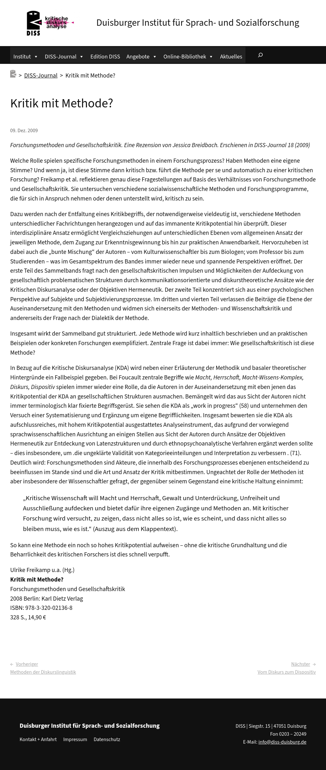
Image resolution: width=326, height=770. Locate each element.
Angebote (141, 56)
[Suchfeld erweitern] (260, 55)
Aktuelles (231, 56)
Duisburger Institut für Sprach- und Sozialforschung (197, 23)
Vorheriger (27, 664)
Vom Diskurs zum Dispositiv (287, 672)
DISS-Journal (64, 56)
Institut (26, 56)
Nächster (300, 664)
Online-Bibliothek (189, 56)
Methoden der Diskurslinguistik (43, 672)
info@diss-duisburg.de (283, 742)
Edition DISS (105, 56)
